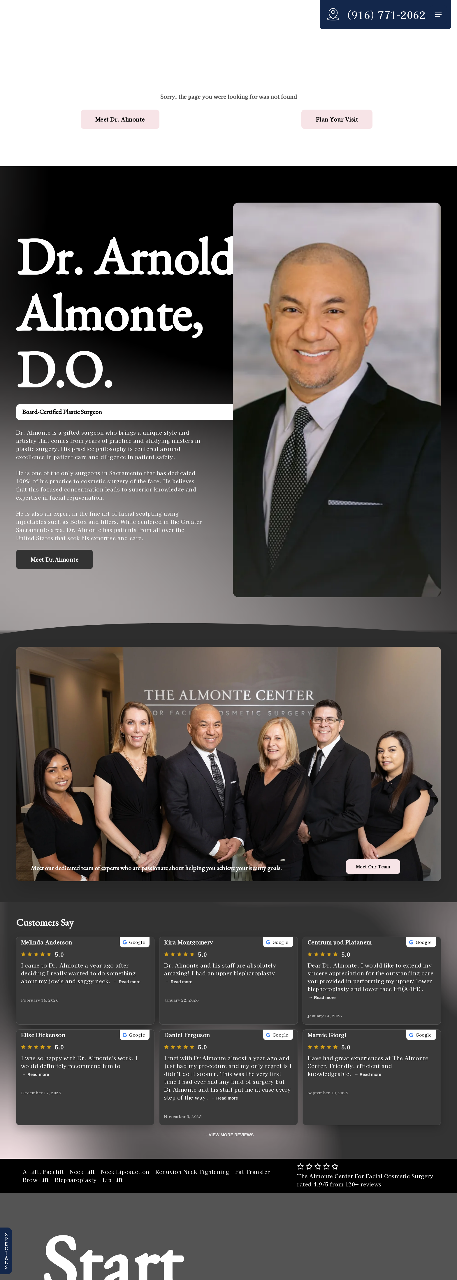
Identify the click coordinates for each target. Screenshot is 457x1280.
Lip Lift (113, 1180)
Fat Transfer (252, 1171)
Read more (129, 981)
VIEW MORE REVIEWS (231, 1134)
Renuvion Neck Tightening (192, 1171)
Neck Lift (82, 1171)
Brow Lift (36, 1180)
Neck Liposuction (125, 1171)
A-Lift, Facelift (43, 1171)
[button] (438, 15)
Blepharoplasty (76, 1180)
